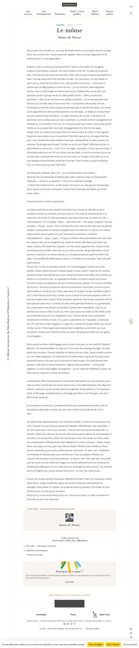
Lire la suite (69, 591)
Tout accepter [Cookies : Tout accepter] (96, 644)
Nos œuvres (28, 12)
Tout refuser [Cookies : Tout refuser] (113, 644)
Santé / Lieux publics (77, 12)
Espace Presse (32, 630)
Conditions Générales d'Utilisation (53, 630)
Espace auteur (109, 12)
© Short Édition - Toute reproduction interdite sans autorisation (51, 509)
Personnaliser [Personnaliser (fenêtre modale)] (130, 644)
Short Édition (95, 12)
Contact (107, 630)
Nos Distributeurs (44, 12)
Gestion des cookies (75, 630)
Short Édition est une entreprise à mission (69, 605)
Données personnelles (93, 630)
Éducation (60, 14)
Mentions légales (93, 638)
